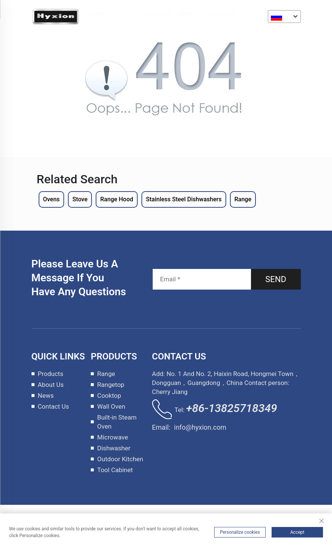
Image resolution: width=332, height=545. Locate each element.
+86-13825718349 (231, 408)
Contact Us (219, 13)
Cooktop (109, 395)
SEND (275, 279)
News (187, 13)
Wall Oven (111, 406)
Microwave (112, 437)
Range (106, 373)
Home (96, 13)
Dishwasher (113, 448)
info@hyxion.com (200, 427)
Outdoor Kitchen (120, 459)
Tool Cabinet (115, 470)
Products (124, 13)
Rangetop (110, 384)
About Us (159, 13)
